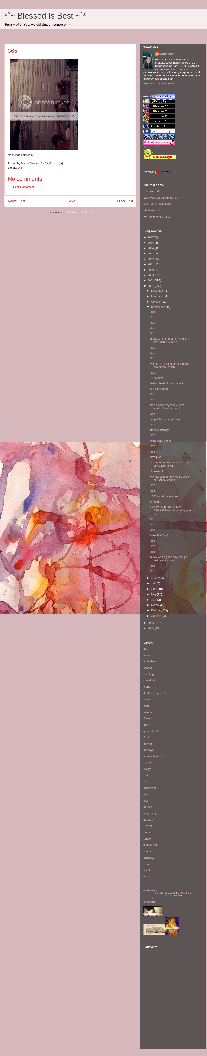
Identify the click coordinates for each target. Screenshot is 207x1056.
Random (178, 895)
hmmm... (155, 501)
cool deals (149, 680)
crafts (146, 686)
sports (147, 851)
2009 (151, 275)
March (155, 605)
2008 (151, 280)
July (154, 583)
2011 (151, 264)
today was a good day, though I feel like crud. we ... (169, 558)
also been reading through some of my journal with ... (170, 464)
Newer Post (16, 201)
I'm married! (149, 902)
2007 (151, 286)
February (157, 610)
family (147, 699)
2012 (151, 258)
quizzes (148, 819)
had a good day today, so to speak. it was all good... (167, 406)
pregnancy (149, 813)
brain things (150, 661)
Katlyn (147, 769)
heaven (148, 743)
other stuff (149, 788)
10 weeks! (156, 377)
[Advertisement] (156, 1019)
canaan (148, 667)
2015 (151, 242)
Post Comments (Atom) (78, 212)
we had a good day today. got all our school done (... (170, 478)
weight (147, 870)
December (158, 290)
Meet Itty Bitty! (159, 535)
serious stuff (150, 844)
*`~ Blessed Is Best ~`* (45, 15)
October (156, 301)
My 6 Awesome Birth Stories (160, 197)
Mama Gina (166, 53)
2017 (151, 237)
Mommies (148, 899)
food (146, 705)
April (154, 599)
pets (146, 794)
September (158, 307)
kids (145, 775)
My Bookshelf (151, 210)
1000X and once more (164, 496)
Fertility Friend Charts (156, 216)
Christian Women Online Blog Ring (173, 893)
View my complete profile (158, 83)
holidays (148, 750)
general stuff (151, 731)
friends (147, 712)
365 (20, 167)
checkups (149, 674)
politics (147, 807)
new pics (155, 457)
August (155, 577)
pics (145, 800)
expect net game (160, 440)
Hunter (147, 762)
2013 (151, 253)
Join (165, 895)
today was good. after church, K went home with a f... (169, 340)
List (170, 895)
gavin (146, 724)
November (158, 296)
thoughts (148, 857)
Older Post (125, 201)
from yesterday (159, 430)
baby (146, 655)
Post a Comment (23, 186)
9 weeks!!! (156, 471)
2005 (151, 628)
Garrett (147, 718)
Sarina (147, 832)
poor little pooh (159, 388)
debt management (154, 693)
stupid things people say (165, 419)
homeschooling (152, 756)
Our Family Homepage (157, 203)
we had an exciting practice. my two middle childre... (169, 365)
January (156, 616)
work (146, 876)
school (147, 838)
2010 (151, 269)
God (146, 737)
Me (145, 781)
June (154, 588)
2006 (151, 622)
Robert (147, 826)
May (154, 594)
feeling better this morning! (166, 383)
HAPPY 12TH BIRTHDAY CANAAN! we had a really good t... (171, 510)
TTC (146, 863)
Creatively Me (151, 191)
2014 (151, 248)
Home (71, 201)
